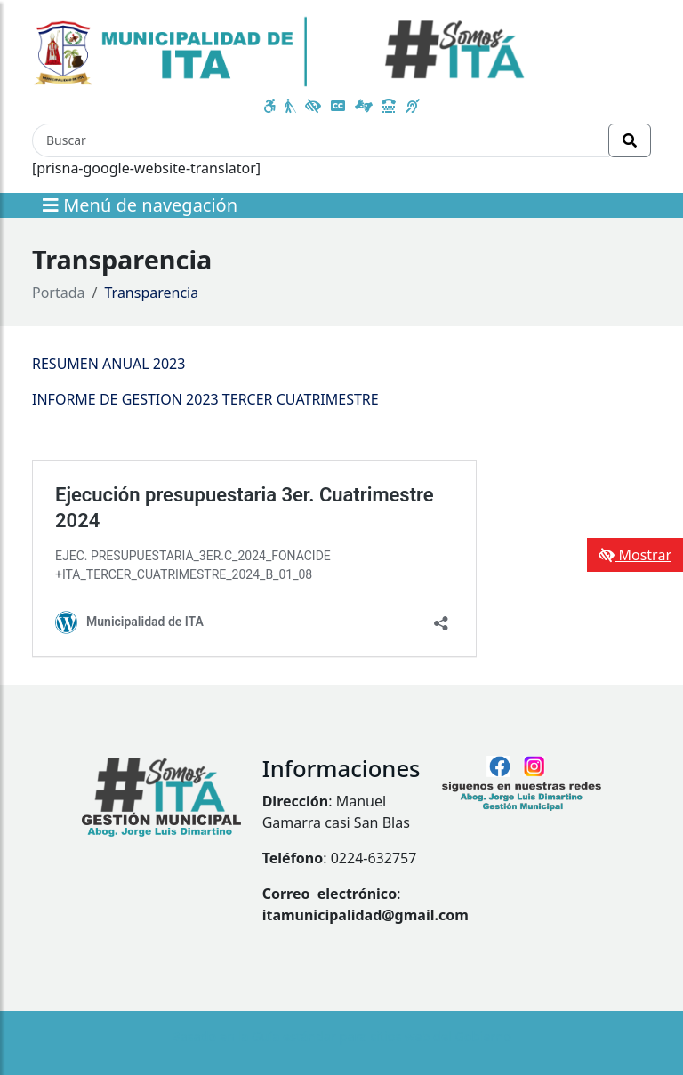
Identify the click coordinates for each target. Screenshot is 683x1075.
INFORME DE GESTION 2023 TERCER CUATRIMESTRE (205, 399)
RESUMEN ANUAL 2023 (108, 363)
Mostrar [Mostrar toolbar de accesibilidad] (635, 555)
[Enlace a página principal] (279, 50)
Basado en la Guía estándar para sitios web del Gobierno (341, 1036)
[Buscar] (320, 140)
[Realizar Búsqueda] (629, 140)
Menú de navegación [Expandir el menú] (140, 205)
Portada (58, 292)
